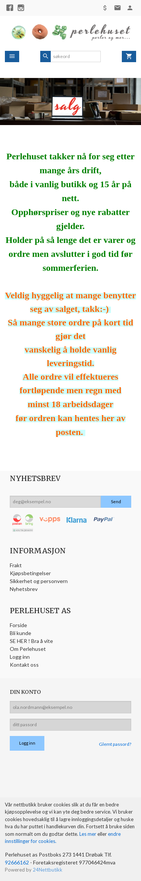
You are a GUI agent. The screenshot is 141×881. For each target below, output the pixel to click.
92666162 (17, 862)
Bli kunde (20, 633)
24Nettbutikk (47, 870)
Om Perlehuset (28, 649)
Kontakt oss (24, 664)
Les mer (88, 834)
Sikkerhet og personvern (39, 581)
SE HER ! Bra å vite (31, 641)
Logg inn (20, 656)
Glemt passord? (115, 744)
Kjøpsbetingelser (30, 573)
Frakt (16, 565)
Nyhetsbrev (24, 589)
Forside (18, 625)
